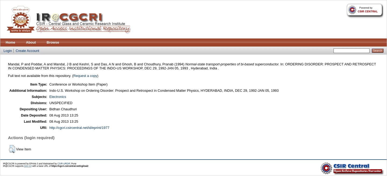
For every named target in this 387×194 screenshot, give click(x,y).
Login (7, 51)
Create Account (27, 51)
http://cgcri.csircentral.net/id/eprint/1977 (79, 128)
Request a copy (85, 76)
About (31, 42)
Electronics (57, 97)
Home (10, 42)
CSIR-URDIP (64, 164)
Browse (53, 42)
